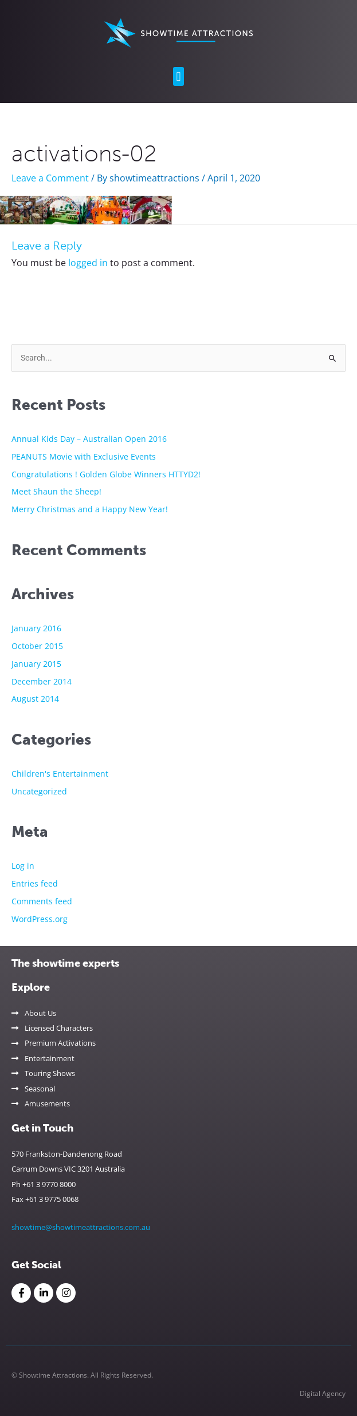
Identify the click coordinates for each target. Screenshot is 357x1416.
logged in (88, 262)
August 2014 (35, 698)
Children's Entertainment (59, 773)
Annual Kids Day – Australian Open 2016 (89, 438)
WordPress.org (39, 918)
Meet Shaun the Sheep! (56, 491)
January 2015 (36, 663)
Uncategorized (39, 791)
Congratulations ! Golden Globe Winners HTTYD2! (106, 474)
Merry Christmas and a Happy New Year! (89, 509)
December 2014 (41, 681)
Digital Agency (323, 1393)
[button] (178, 76)
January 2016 (36, 628)
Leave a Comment (50, 178)
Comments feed (41, 901)
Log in (22, 865)
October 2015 (37, 645)
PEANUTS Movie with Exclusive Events (83, 456)
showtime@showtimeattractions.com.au (80, 1227)
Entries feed (34, 883)
